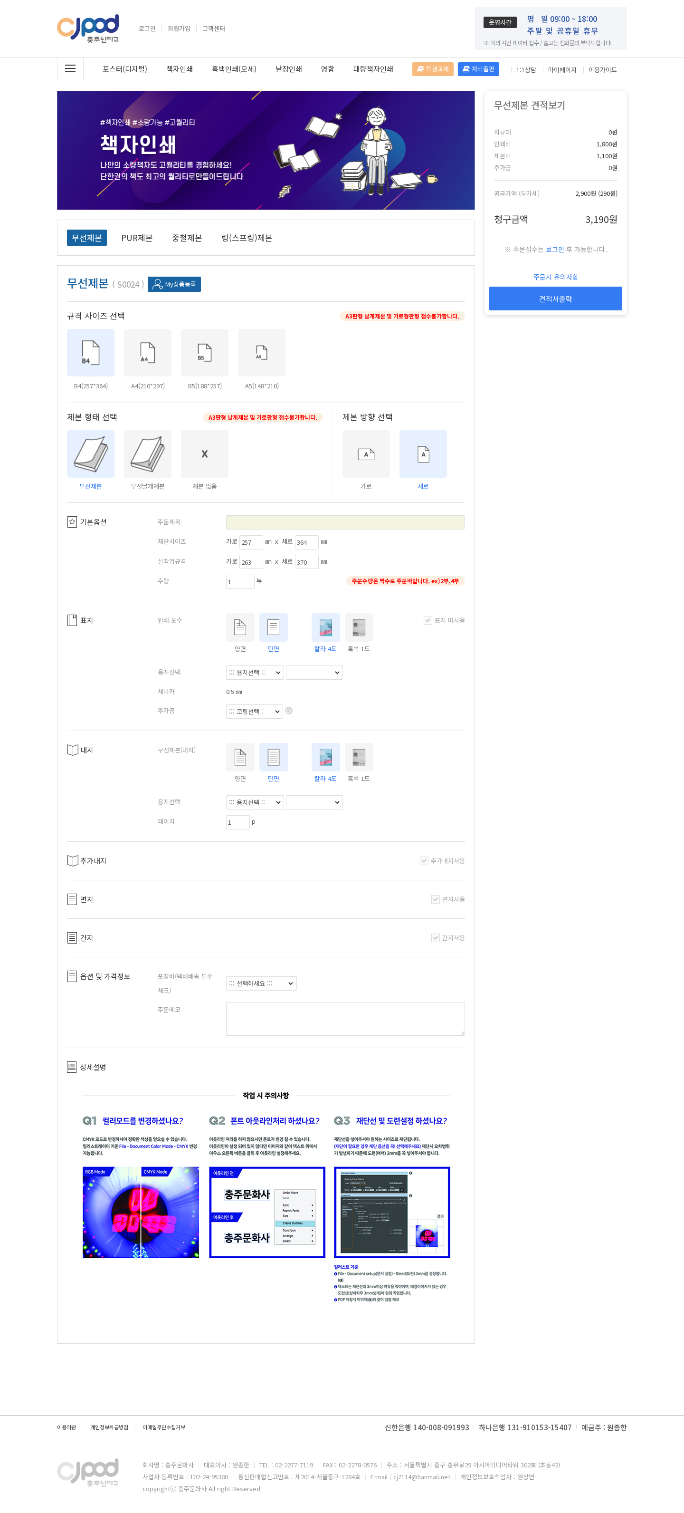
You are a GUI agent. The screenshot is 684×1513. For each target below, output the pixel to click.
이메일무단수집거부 (163, 1427)
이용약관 (66, 1427)
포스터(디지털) (125, 69)
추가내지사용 (442, 860)
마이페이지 (562, 70)
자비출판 (478, 68)
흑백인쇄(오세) (234, 69)
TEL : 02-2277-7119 (286, 1464)
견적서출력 (555, 299)
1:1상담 (526, 70)
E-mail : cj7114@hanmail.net (410, 1476)
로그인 (147, 28)
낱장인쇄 (289, 69)
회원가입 (179, 28)
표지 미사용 (444, 620)
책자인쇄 (179, 69)
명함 (327, 69)
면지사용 (448, 899)
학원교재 (433, 68)
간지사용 (448, 937)
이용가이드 (603, 70)
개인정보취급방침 (109, 1427)
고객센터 (213, 28)
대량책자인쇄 (373, 69)
